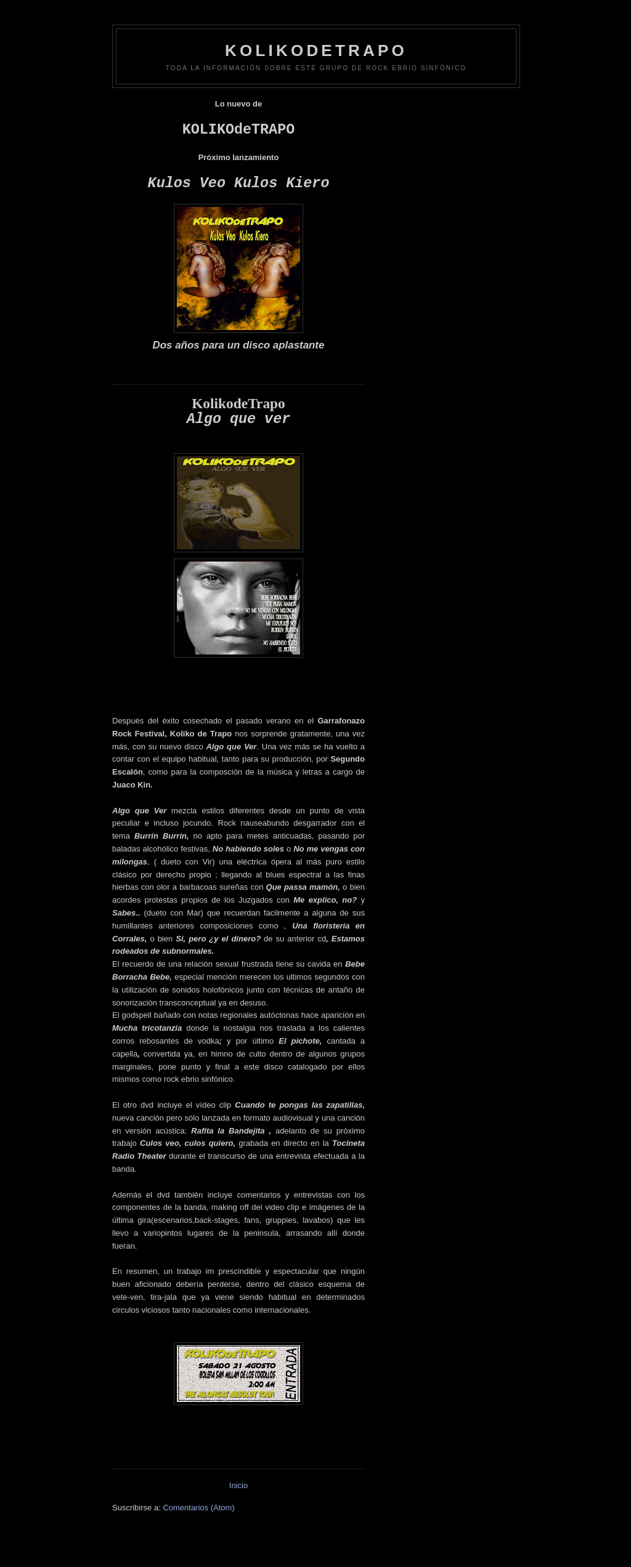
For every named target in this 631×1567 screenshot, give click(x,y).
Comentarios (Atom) (198, 1507)
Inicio (238, 1485)
